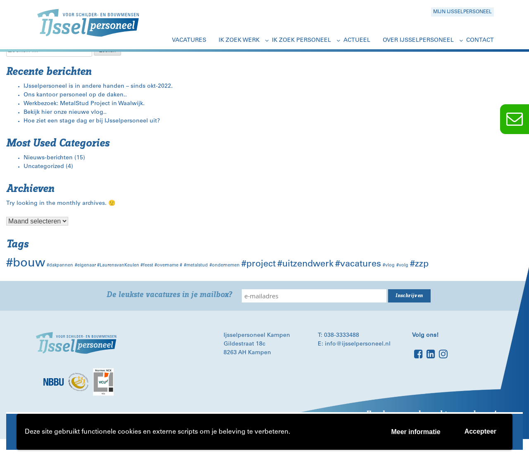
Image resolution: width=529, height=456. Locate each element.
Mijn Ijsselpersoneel (462, 12)
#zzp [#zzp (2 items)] (419, 264)
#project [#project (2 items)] (258, 264)
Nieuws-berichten (48, 158)
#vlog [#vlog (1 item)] (389, 265)
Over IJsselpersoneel (418, 40)
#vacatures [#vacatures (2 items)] (358, 264)
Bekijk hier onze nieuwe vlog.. (65, 112)
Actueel (356, 40)
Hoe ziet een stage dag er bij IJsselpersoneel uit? (92, 121)
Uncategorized (44, 167)
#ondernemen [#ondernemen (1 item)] (225, 265)
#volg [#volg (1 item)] (402, 265)
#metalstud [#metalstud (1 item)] (196, 265)
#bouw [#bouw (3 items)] (25, 264)
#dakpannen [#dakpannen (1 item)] (60, 265)
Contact (480, 40)
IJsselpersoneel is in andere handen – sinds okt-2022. (98, 86)
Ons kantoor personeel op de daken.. (75, 95)
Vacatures (189, 40)
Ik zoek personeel (301, 40)
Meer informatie (415, 431)
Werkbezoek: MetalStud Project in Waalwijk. (84, 104)
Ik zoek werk (239, 40)
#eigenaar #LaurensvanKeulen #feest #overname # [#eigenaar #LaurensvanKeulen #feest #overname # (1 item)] (128, 265)
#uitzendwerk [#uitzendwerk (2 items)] (305, 264)
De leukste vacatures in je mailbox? (169, 295)
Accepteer (480, 431)
